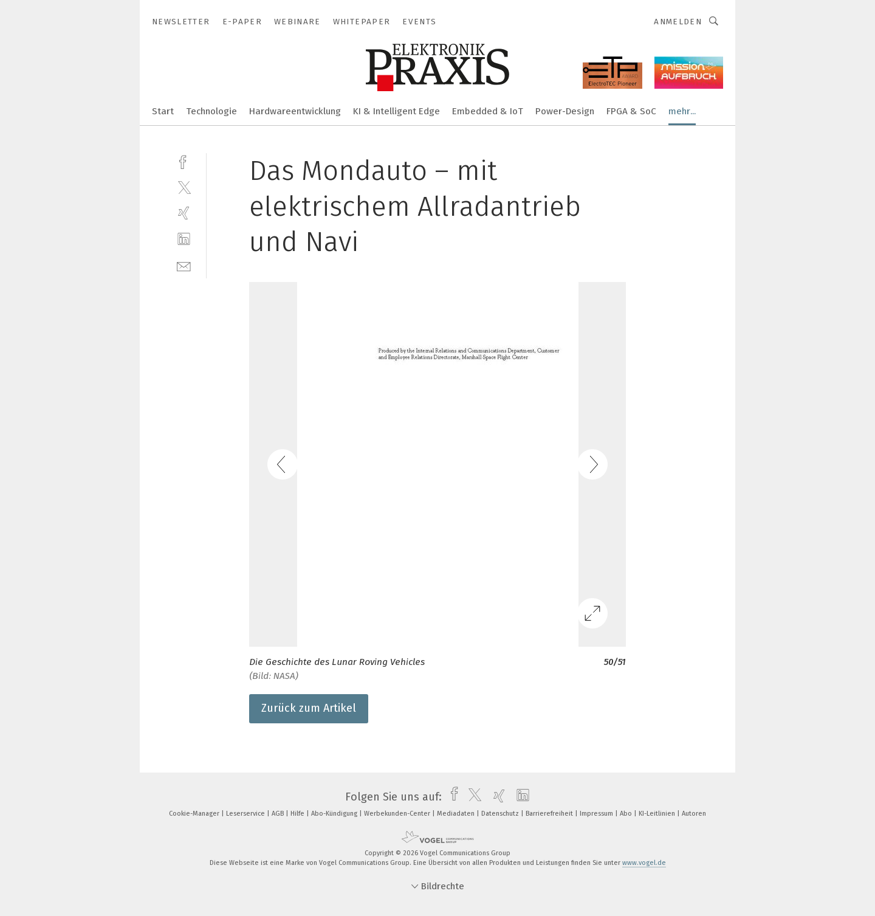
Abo (627, 814)
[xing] (183, 213)
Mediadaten (456, 814)
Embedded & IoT (487, 111)
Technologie (211, 111)
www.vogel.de (644, 863)
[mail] (183, 265)
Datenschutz (501, 814)
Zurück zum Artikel (308, 708)
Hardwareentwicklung (295, 111)
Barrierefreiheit (550, 814)
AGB (279, 814)
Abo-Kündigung (335, 814)
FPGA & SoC (631, 111)
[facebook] (183, 160)
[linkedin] (183, 239)
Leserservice (246, 814)
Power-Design (564, 111)
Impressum (597, 814)
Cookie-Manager (195, 814)
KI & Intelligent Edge (396, 111)
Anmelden (678, 21)
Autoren (694, 814)
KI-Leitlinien (658, 814)
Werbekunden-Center (398, 814)
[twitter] (183, 187)
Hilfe (298, 814)
